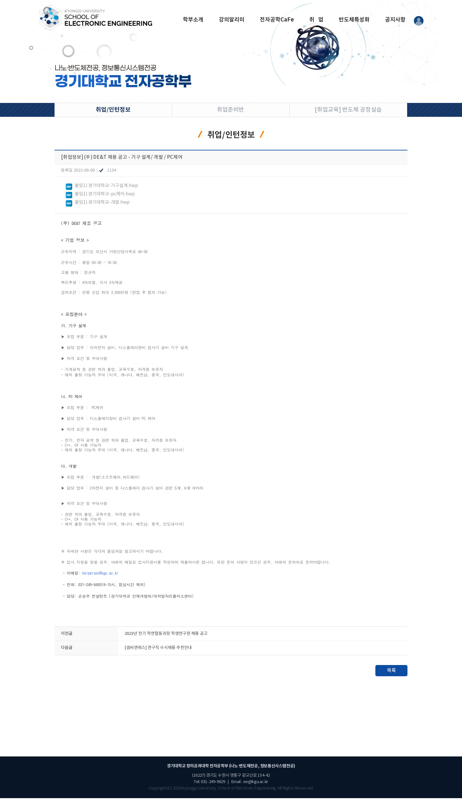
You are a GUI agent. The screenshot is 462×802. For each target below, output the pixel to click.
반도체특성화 (354, 19)
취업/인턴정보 (113, 109)
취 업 (316, 19)
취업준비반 (230, 110)
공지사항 (395, 19)
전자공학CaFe (277, 19)
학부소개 (193, 19)
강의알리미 (231, 19)
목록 (391, 674)
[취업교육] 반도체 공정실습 (348, 110)
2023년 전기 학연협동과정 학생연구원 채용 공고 (166, 637)
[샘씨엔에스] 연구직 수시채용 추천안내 (158, 651)
